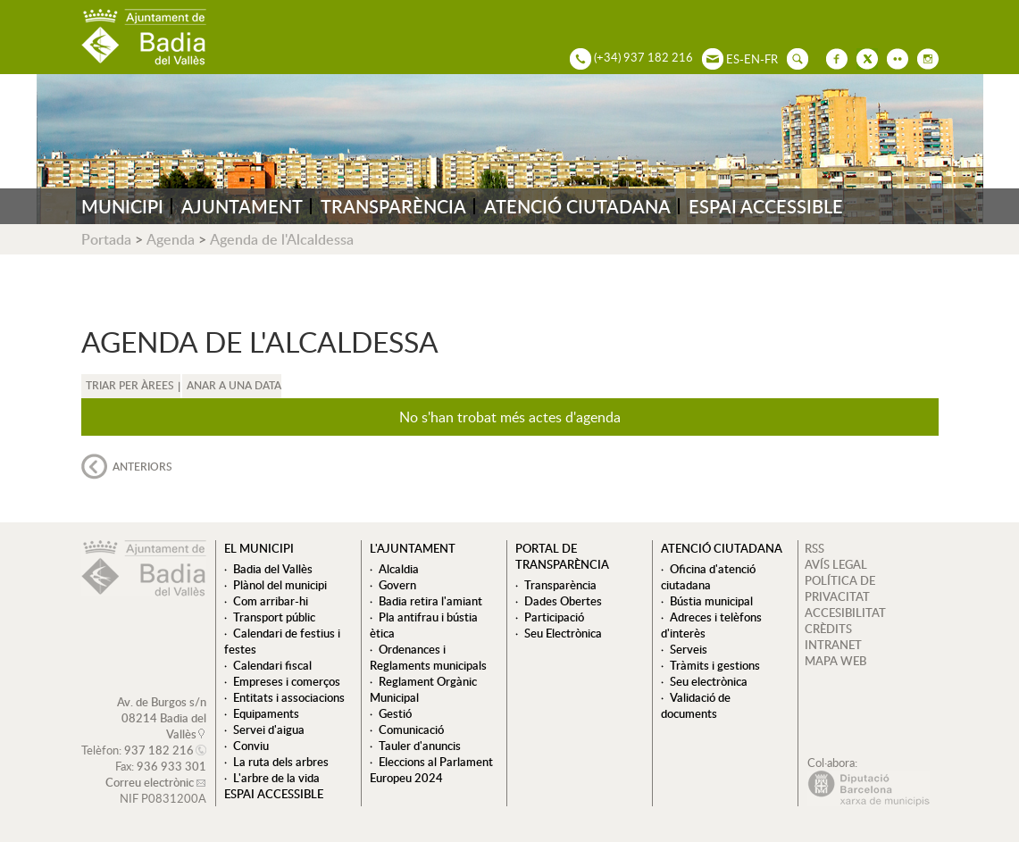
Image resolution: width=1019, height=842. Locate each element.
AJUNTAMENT (242, 206)
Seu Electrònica (563, 633)
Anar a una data (234, 385)
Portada (106, 239)
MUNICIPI (122, 206)
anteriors (142, 466)
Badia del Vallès (273, 569)
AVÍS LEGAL (836, 564)
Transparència (560, 585)
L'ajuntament (412, 548)
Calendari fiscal (272, 665)
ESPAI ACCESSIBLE (766, 206)
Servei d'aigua (269, 729)
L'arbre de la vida (276, 778)
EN (752, 59)
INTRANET (833, 645)
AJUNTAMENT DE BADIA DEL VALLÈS (143, 37)
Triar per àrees (130, 385)
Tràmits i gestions (715, 665)
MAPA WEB (835, 661)
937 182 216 (159, 750)
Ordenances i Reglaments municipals (428, 657)
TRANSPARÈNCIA (393, 206)
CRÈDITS (828, 629)
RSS (814, 548)
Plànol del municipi (280, 585)
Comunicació (411, 729)
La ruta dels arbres (281, 762)
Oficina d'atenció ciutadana (708, 577)
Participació (554, 617)
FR (771, 59)
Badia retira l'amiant (430, 601)
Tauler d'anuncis (420, 746)
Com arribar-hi (270, 601)
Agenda (170, 239)
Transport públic (274, 617)
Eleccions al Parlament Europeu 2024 (431, 770)
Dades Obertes (563, 601)
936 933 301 (171, 766)
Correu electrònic (149, 782)
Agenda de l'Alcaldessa (282, 239)
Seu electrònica (709, 681)
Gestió (395, 713)
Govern (397, 585)
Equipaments (266, 713)
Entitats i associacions (289, 697)
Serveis (688, 649)
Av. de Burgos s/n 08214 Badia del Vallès (161, 718)
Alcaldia (399, 569)
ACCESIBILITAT (845, 612)
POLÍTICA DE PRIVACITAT (840, 588)
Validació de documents (696, 705)
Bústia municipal (711, 601)
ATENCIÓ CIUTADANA (577, 206)
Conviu (251, 746)
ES (732, 59)
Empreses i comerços (286, 681)
